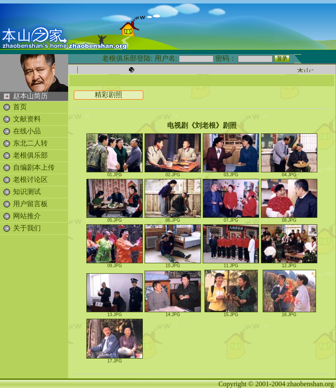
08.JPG (289, 218)
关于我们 (27, 228)
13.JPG (114, 312)
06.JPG (173, 218)
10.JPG (173, 263)
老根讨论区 (30, 179)
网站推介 (27, 216)
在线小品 (27, 131)
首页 (20, 106)
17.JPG (114, 359)
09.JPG (114, 263)
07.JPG (231, 218)
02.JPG (173, 172)
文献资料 (27, 119)
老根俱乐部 (30, 155)
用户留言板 (30, 203)
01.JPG (114, 172)
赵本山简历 (30, 96)
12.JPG (289, 263)
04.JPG (289, 172)
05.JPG (114, 218)
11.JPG (231, 263)
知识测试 (27, 191)
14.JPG (173, 312)
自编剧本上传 (34, 167)
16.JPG (289, 312)
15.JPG (231, 312)
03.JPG (231, 172)
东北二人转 (30, 143)
